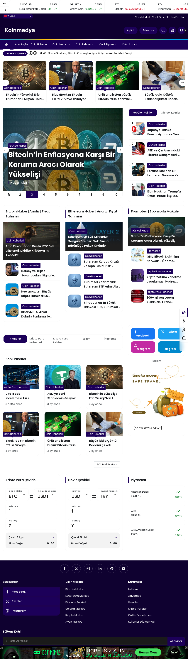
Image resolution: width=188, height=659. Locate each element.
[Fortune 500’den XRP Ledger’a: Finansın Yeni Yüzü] (156, 170)
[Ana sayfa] (6, 44)
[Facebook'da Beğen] (143, 333)
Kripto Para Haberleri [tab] (37, 340)
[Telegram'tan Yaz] (170, 347)
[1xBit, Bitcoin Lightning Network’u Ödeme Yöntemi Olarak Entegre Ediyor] (156, 256)
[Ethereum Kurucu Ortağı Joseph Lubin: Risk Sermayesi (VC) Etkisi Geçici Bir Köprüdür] (94, 261)
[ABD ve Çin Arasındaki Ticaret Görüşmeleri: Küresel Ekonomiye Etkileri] (156, 150)
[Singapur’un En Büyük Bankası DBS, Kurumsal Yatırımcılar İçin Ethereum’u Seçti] (94, 302)
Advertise (148, 30)
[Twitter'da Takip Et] (170, 333)
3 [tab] (32, 194)
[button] (172, 30)
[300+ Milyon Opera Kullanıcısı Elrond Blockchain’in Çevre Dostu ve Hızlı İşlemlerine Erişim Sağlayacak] (156, 297)
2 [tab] (20, 194)
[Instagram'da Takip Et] (143, 347)
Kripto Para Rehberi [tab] (60, 340)
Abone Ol (176, 641)
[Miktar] (31, 509)
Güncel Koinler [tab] (170, 112)
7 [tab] (79, 194)
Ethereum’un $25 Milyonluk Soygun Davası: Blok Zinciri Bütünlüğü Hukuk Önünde (88, 241)
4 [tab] (44, 194)
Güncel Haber (140, 230)
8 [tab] (91, 194)
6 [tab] (68, 194)
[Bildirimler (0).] (181, 30)
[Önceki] (4, 3)
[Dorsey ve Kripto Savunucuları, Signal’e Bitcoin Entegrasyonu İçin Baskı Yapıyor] (31, 270)
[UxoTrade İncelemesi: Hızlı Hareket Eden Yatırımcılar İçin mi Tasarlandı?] (21, 387)
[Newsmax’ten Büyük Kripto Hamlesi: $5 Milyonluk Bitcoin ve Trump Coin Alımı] (31, 291)
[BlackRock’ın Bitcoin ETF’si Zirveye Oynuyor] (117, 82)
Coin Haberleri (15, 240)
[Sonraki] (4, 9)
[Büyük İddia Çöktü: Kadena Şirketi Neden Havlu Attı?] (104, 434)
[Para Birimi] (17, 495)
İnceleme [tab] (110, 339)
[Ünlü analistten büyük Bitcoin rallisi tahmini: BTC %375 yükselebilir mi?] (164, 82)
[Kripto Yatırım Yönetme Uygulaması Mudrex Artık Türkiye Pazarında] (156, 276)
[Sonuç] (31, 524)
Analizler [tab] (15, 339)
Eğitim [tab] (86, 339)
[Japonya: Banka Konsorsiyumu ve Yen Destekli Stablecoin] (156, 129)
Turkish (10, 16)
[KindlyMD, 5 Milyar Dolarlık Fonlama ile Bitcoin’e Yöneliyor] (31, 311)
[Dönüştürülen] (45, 495)
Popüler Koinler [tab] (143, 112)
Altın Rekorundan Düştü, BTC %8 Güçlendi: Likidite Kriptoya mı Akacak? (30, 250)
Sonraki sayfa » (107, 464)
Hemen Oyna (148, 652)
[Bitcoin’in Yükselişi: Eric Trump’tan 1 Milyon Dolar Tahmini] (71, 82)
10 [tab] (115, 194)
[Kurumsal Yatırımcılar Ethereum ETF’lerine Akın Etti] (94, 281)
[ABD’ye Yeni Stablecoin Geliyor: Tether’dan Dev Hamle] (24, 82)
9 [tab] (103, 194)
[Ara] (163, 30)
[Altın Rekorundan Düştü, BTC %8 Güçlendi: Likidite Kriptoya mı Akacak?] (63, 149)
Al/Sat (130, 30)
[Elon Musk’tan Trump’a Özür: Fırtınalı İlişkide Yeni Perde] (156, 191)
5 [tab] (56, 194)
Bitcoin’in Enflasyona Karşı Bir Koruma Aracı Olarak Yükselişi (153, 238)
